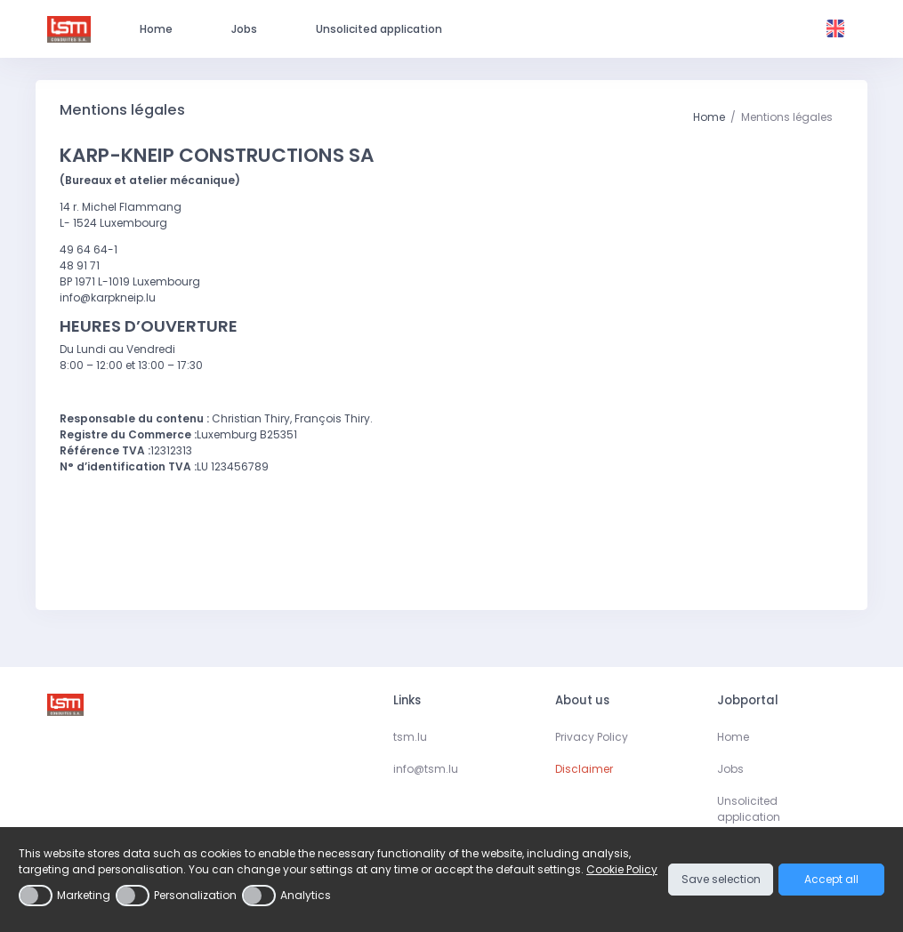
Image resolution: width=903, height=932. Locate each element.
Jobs (730, 768)
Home (709, 117)
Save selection (721, 879)
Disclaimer (584, 768)
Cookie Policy (621, 869)
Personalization (195, 895)
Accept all (831, 879)
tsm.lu (410, 736)
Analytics (305, 895)
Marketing (83, 895)
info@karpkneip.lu (108, 297)
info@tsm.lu (425, 768)
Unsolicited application (748, 808)
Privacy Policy (591, 736)
